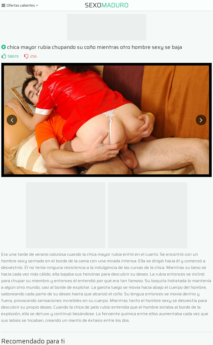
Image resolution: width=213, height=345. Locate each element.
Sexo (107, 5)
